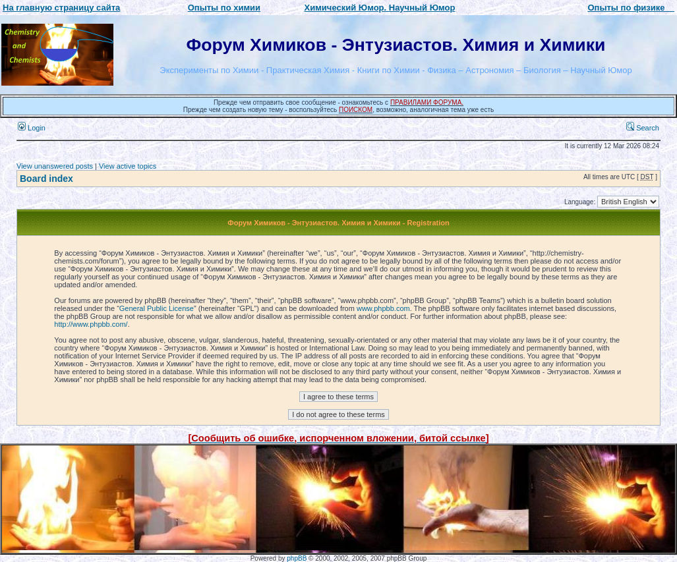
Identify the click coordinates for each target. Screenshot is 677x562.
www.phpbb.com (383, 308)
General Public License (156, 308)
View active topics (127, 166)
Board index (46, 178)
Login (31, 128)
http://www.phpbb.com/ (90, 324)
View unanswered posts (54, 166)
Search (642, 128)
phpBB (297, 558)
